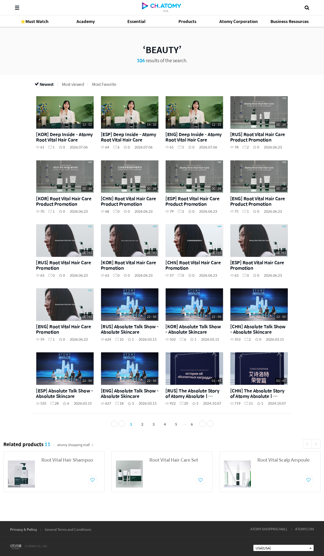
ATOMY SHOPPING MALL (269, 528)
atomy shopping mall (75, 450)
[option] (54, 478)
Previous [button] (307, 450)
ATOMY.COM (304, 528)
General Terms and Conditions (68, 529)
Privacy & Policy (23, 529)
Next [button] (316, 450)
